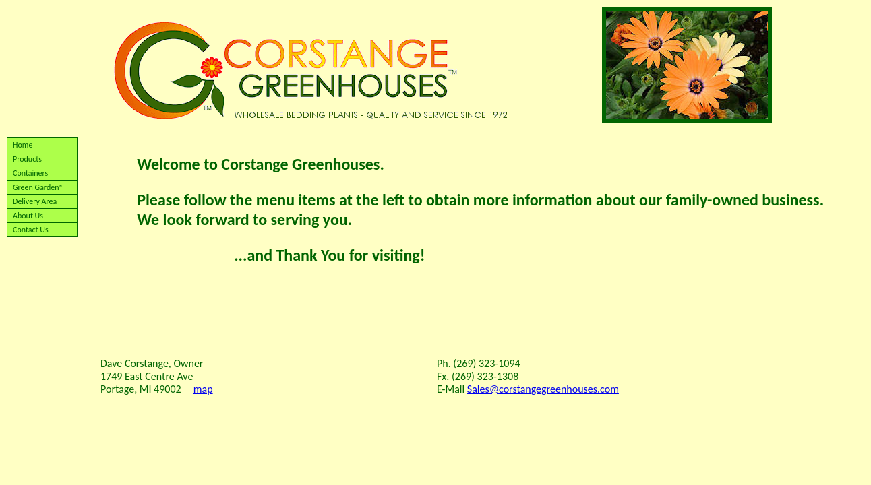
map (203, 389)
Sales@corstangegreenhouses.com (543, 389)
